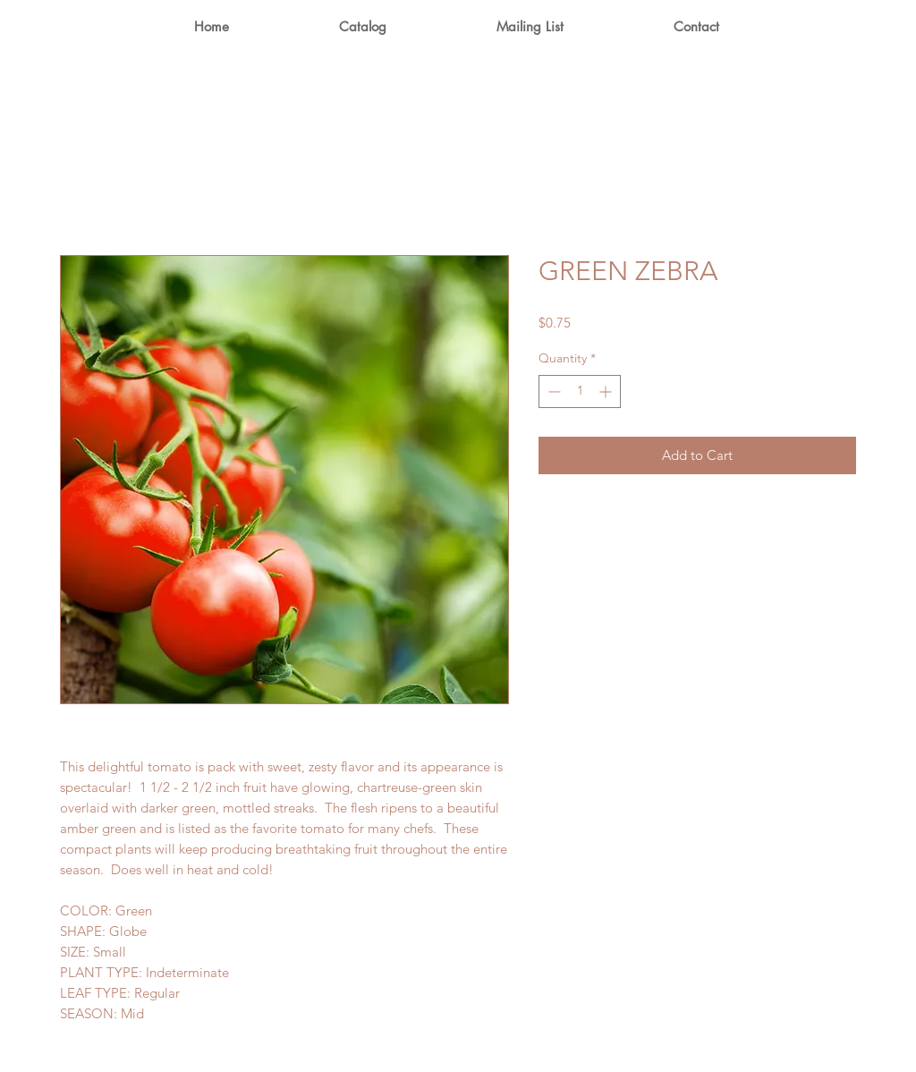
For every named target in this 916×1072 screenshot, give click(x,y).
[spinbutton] (580, 391)
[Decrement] (552, 391)
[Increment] (607, 391)
